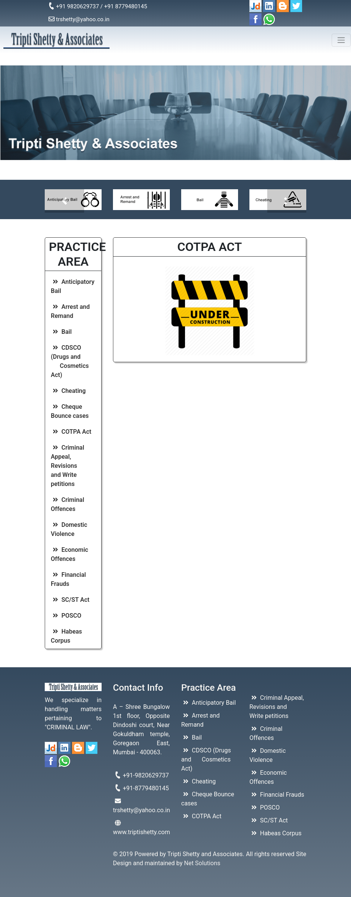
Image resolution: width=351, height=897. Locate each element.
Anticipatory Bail (72, 286)
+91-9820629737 (141, 775)
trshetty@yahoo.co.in (79, 19)
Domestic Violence (69, 529)
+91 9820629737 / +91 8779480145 (98, 6)
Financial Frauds (68, 579)
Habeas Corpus (66, 636)
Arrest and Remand (70, 311)
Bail (61, 331)
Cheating (68, 390)
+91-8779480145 (141, 788)
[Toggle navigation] (341, 40)
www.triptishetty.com (141, 828)
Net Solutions (202, 863)
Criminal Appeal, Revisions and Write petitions (69, 465)
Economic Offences (69, 554)
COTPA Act (71, 431)
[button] (64, 201)
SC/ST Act (70, 599)
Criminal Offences (67, 504)
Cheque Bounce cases (70, 411)
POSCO (66, 615)
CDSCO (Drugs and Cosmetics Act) (70, 361)
